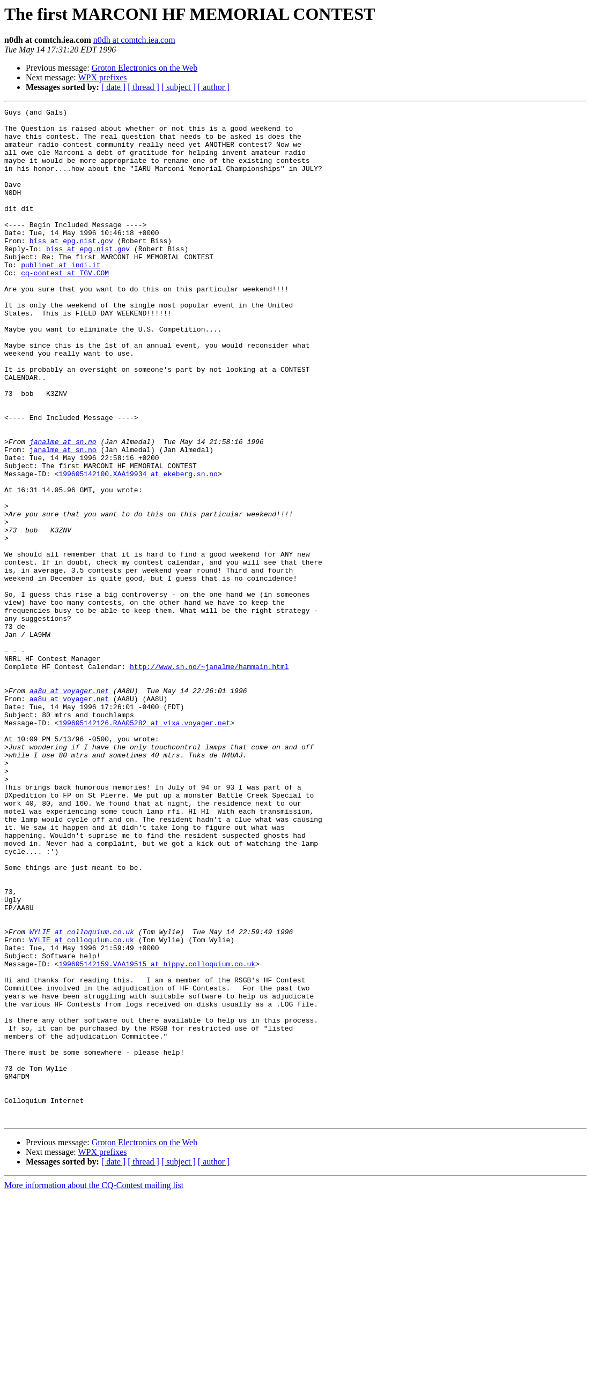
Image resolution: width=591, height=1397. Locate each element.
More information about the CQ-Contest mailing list (93, 1387)
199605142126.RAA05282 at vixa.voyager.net (144, 846)
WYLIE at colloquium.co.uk (81, 1097)
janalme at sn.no (63, 509)
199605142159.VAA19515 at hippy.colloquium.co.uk (156, 1135)
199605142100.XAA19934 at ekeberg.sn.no (137, 547)
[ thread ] (143, 87)
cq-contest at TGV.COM (65, 306)
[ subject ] (178, 87)
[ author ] (214, 87)
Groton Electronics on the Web (144, 67)
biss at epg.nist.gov (71, 268)
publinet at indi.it (60, 297)
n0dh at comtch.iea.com (134, 39)
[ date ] (113, 87)
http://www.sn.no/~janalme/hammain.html (209, 779)
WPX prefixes (102, 77)
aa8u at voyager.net (69, 808)
